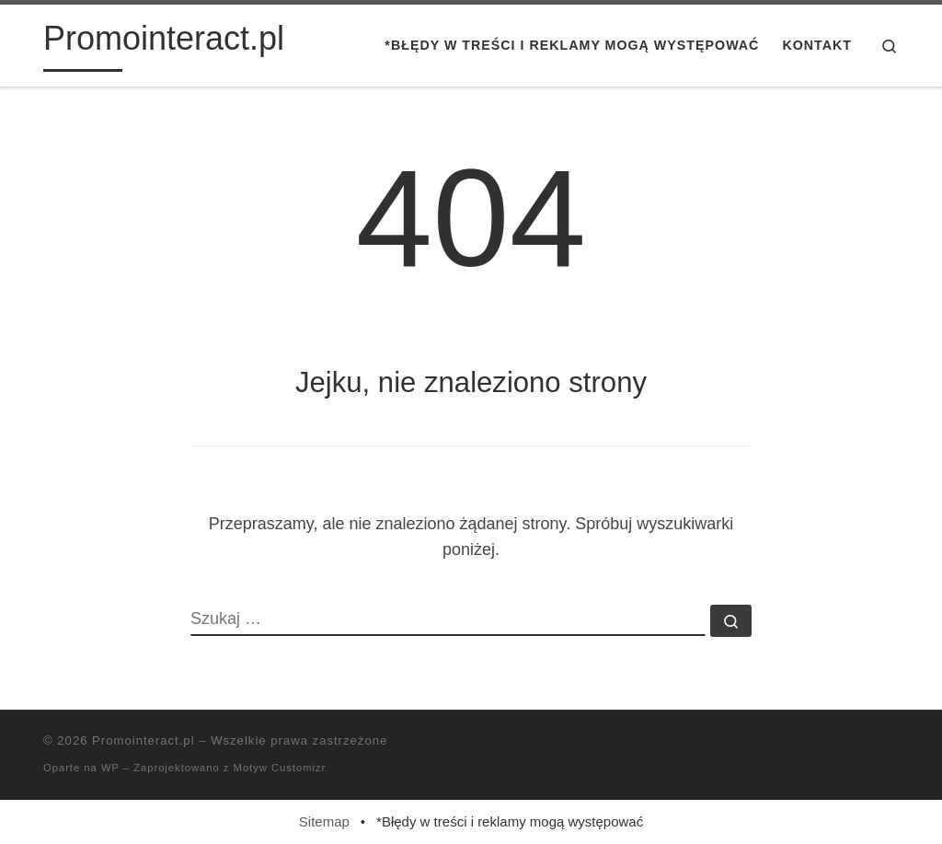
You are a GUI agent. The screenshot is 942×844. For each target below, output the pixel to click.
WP (110, 767)
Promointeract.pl (143, 740)
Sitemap (324, 821)
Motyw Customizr (280, 767)
